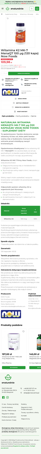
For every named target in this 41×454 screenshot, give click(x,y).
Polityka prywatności (9, 417)
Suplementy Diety (11, 14)
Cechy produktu (22, 116)
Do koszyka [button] (14, 367)
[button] (23, 331)
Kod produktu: (26, 91)
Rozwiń (20, 435)
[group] (13, 350)
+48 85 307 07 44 (30, 388)
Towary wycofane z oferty (30, 412)
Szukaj (32, 9)
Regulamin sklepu (8, 414)
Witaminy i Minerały (26, 14)
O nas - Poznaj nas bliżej (10, 404)
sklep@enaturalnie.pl (31, 393)
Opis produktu (8, 116)
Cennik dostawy (7, 407)
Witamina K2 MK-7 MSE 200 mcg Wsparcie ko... (12, 357)
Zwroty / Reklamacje (9, 410)
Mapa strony (25, 419)
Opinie (33, 116)
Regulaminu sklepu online (21, 446)
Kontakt (24, 416)
